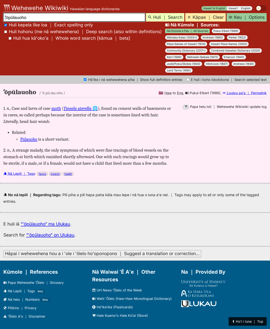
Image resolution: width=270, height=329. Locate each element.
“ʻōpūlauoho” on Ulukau (50, 235)
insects (55, 173)
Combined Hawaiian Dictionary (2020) (235, 50)
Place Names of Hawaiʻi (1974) (186, 44)
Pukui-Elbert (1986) (226, 31)
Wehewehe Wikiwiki (35, 8)
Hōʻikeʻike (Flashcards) (112, 307)
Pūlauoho (28, 139)
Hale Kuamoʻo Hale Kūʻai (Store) (120, 315)
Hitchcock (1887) (217, 64)
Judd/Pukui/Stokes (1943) (184, 64)
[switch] (261, 8)
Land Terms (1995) (179, 70)
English (246, 8)
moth (56, 108)
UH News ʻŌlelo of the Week (117, 290)
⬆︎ (247, 321)
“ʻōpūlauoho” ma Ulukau (45, 224)
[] (69, 38)
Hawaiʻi (233, 8)
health (68, 173)
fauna (42, 173)
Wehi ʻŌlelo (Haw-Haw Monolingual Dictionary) (132, 298)
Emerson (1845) (234, 57)
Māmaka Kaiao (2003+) (182, 37)
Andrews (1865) (212, 37)
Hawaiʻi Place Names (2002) (229, 44)
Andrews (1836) (243, 64)
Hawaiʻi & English (214, 8)
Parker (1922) (237, 37)
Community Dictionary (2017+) (186, 50)
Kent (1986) (174, 57)
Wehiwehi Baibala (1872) (202, 57)
